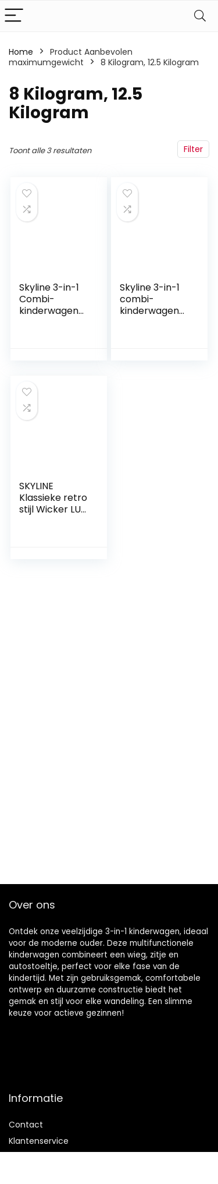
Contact (26, 1124)
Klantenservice (39, 1141)
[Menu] (14, 16)
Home (21, 52)
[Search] (200, 16)
